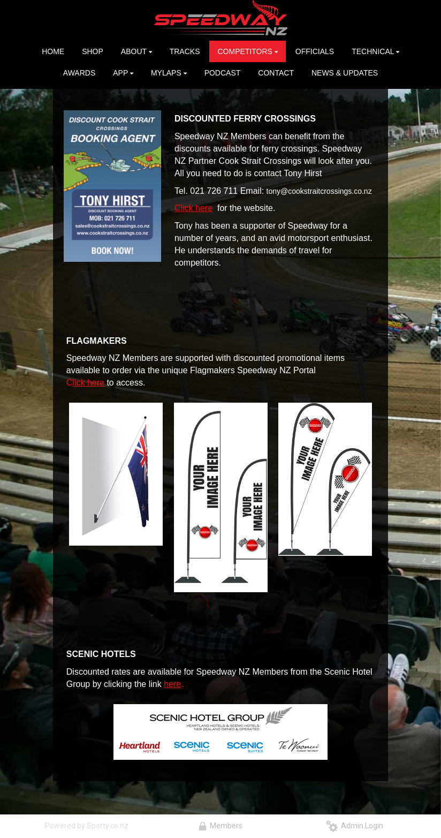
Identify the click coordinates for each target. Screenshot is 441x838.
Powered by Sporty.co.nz (86, 825)
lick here (88, 382)
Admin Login (354, 825)
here (172, 684)
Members (220, 825)
